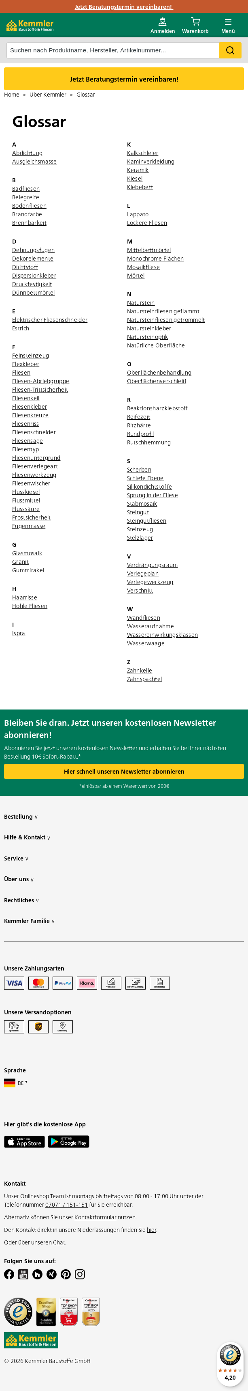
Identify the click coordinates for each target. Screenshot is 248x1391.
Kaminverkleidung (151, 161)
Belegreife (25, 197)
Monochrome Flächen (155, 258)
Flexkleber (25, 364)
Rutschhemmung (149, 442)
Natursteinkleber (149, 328)
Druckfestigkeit (32, 284)
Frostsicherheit (31, 517)
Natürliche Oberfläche (156, 345)
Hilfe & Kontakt (27, 837)
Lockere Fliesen (147, 222)
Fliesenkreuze (30, 415)
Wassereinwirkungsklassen (162, 634)
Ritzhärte (139, 425)
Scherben (139, 469)
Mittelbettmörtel (149, 250)
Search (230, 50)
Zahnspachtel (144, 679)
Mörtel (136, 275)
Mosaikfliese (143, 267)
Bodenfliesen (29, 205)
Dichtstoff (25, 267)
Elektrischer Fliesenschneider (49, 319)
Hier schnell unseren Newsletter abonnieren (124, 771)
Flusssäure (26, 509)
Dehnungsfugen (33, 250)
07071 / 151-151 (66, 1204)
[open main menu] (228, 25)
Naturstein (141, 302)
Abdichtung (27, 153)
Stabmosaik (142, 503)
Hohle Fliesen (29, 606)
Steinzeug (140, 529)
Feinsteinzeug (30, 355)
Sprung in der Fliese (152, 495)
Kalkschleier (143, 153)
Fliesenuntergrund (36, 457)
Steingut (138, 512)
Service (16, 858)
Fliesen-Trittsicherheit (40, 389)
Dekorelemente (32, 258)
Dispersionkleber (34, 275)
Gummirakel (28, 570)
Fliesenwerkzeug (34, 474)
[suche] (124, 50)
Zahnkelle (140, 670)
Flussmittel (26, 500)
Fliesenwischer (31, 483)
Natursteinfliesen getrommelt (166, 319)
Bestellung (21, 816)
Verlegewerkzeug (150, 582)
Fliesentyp (25, 449)
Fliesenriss (25, 423)
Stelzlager (140, 537)
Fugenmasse (28, 526)
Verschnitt (140, 590)
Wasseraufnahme (150, 626)
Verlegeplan (143, 573)
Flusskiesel (26, 491)
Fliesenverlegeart (35, 466)
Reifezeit (138, 416)
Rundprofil (140, 433)
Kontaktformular (95, 1217)
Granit (20, 561)
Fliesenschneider (34, 432)
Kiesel (135, 178)
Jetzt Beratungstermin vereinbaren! (124, 6)
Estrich (20, 328)
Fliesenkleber (29, 406)
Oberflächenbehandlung (159, 372)
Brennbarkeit (29, 222)
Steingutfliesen (147, 520)
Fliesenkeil (26, 398)
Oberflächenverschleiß (157, 381)
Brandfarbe (27, 214)
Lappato (138, 214)
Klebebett (140, 187)
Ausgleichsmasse (34, 161)
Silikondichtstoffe (149, 486)
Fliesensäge (27, 440)
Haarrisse (24, 597)
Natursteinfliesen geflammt (163, 311)
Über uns (19, 879)
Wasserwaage (146, 643)
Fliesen (21, 372)
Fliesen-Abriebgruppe (40, 381)
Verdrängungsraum (152, 565)
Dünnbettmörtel (33, 292)
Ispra (18, 633)
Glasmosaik (27, 553)
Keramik (138, 170)
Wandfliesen (144, 617)
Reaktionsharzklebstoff (157, 408)
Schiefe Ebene (145, 478)
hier (151, 1229)
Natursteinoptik (147, 336)
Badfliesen (26, 188)
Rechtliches (21, 900)
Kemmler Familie (29, 921)
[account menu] (162, 25)
